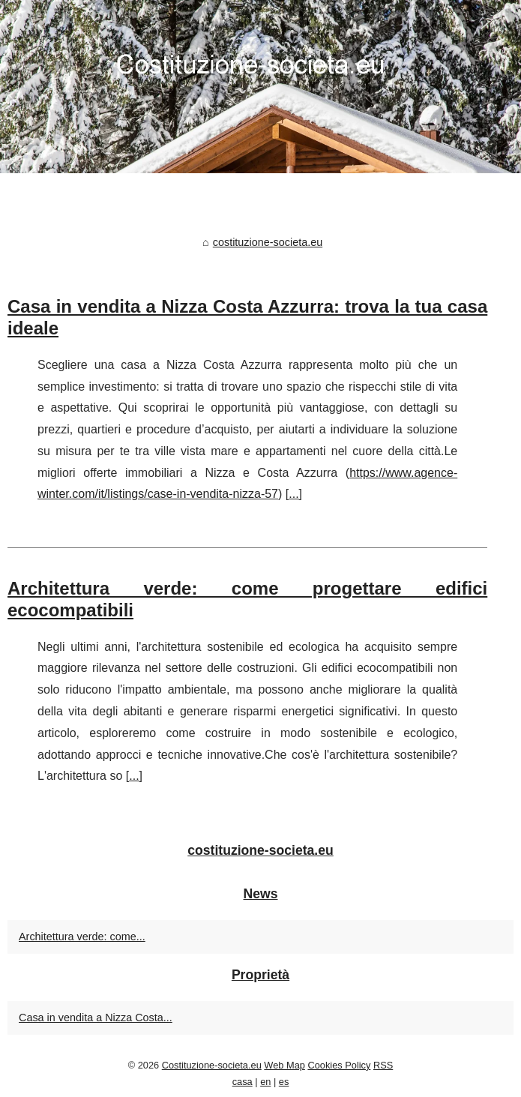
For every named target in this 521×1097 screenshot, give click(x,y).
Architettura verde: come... (82, 937)
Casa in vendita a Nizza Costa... (95, 1018)
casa (242, 1081)
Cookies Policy (338, 1065)
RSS (383, 1065)
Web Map (284, 1065)
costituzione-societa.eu (267, 242)
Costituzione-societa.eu (212, 1065)
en (265, 1081)
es (284, 1081)
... (293, 493)
